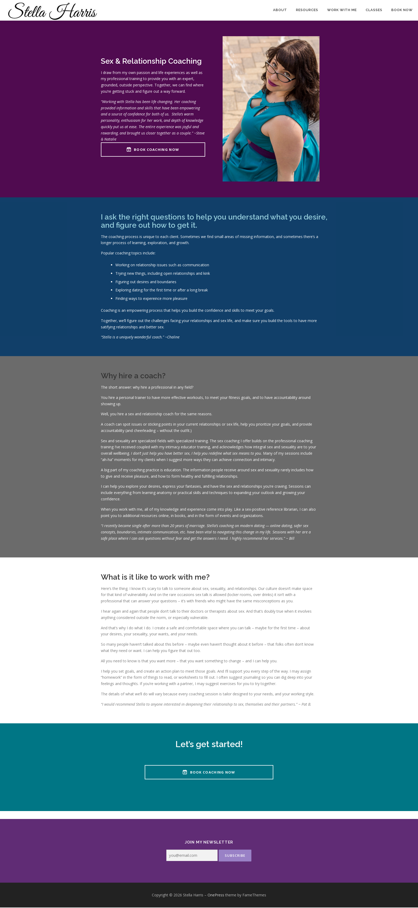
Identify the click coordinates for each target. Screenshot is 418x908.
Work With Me (342, 10)
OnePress (216, 895)
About (280, 10)
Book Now (402, 10)
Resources (307, 10)
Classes (374, 10)
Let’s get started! (209, 744)
